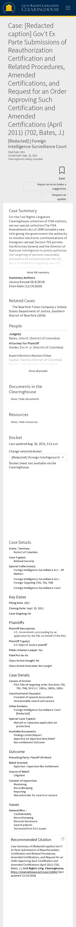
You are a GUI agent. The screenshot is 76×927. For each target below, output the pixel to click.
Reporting (20, 791)
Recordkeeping (23, 788)
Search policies (23, 825)
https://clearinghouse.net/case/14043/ (34, 872)
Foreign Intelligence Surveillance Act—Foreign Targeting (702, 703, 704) (37, 580)
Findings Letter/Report (28, 735)
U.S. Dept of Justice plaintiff (30, 645)
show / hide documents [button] (25, 399)
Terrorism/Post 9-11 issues (30, 828)
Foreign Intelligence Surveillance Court (37, 588)
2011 (27, 603)
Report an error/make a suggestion (51, 186)
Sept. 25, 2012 (35, 608)
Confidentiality (22, 814)
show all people (38, 371)
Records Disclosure (25, 821)
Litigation (19, 775)
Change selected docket (25, 451)
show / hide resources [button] (24, 422)
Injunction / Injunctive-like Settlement (36, 766)
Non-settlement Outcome (29, 742)
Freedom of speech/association (33, 697)
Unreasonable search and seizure (34, 701)
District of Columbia (25, 552)
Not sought (45, 666)
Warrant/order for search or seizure (35, 795)
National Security (24, 561)
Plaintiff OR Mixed (40, 757)
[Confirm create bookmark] (62, 173)
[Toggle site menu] (68, 8)
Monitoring (20, 784)
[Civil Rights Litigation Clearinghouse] (22, 8)
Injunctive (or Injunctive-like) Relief (34, 738)
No (29, 613)
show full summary (38, 272)
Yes (41, 650)
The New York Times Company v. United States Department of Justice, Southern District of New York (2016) (37, 311)
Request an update (59, 197)
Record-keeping (23, 817)
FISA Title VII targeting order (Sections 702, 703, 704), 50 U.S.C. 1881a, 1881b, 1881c (39, 686)
